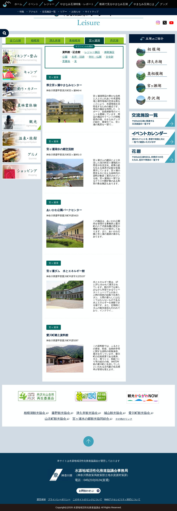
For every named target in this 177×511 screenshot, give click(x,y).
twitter (165, 23)
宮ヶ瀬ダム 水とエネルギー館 (65, 271)
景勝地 (66, 61)
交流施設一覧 (49, 11)
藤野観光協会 (62, 413)
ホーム (18, 4)
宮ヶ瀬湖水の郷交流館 (60, 149)
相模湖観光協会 (36, 413)
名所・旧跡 (78, 56)
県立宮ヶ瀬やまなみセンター (64, 85)
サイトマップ (91, 11)
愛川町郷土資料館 (57, 335)
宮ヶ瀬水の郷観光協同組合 (92, 418)
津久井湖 (54, 40)
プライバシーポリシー (59, 499)
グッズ (164, 4)
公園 (64, 56)
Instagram (158, 23)
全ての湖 (15, 40)
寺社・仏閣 (95, 56)
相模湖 (35, 40)
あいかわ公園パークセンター (64, 210)
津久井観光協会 (88, 413)
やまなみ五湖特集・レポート (77, 4)
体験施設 (109, 52)
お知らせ (75, 11)
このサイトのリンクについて (87, 499)
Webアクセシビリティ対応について (122, 499)
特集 (22, 11)
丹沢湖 (114, 40)
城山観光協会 (114, 413)
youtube (171, 23)
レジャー (49, 4)
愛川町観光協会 (141, 413)
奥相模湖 (74, 40)
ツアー (63, 11)
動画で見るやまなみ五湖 (113, 4)
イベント (33, 4)
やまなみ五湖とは (144, 4)
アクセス (33, 11)
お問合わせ (86, 490)
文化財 (109, 56)
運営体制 (41, 499)
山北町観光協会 (57, 418)
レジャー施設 (92, 52)
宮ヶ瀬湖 (94, 40)
